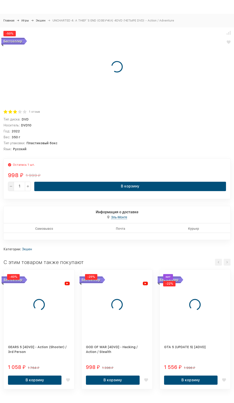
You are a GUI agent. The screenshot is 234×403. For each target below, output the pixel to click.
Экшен (40, 20)
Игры (25, 20)
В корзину (130, 186)
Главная (8, 20)
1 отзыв (34, 111)
